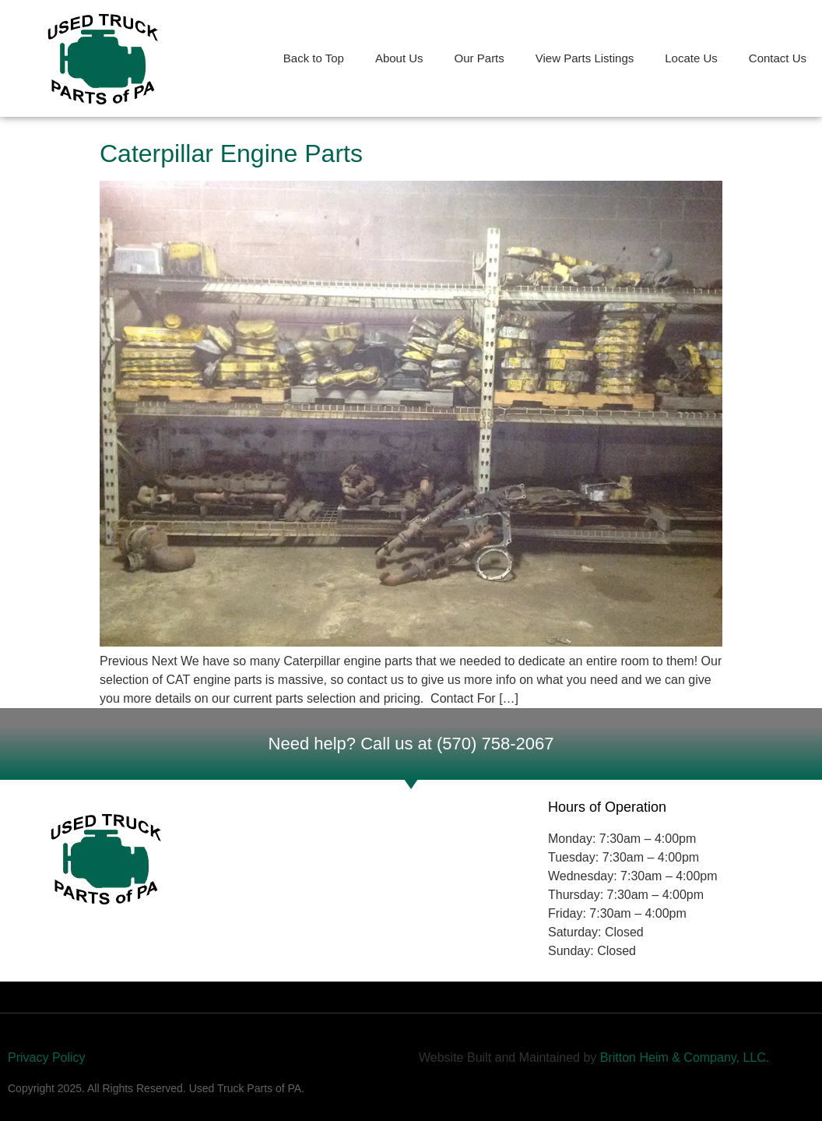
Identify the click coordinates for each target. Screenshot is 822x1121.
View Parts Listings (585, 58)
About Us (399, 58)
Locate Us (691, 58)
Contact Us (777, 58)
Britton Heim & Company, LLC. (686, 1057)
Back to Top (313, 58)
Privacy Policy (47, 1057)
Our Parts (479, 58)
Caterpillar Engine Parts (231, 153)
